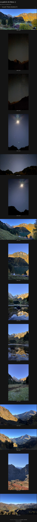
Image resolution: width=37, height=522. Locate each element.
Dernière (25, 519)
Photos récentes (11, 7)
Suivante (21, 519)
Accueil (4, 7)
